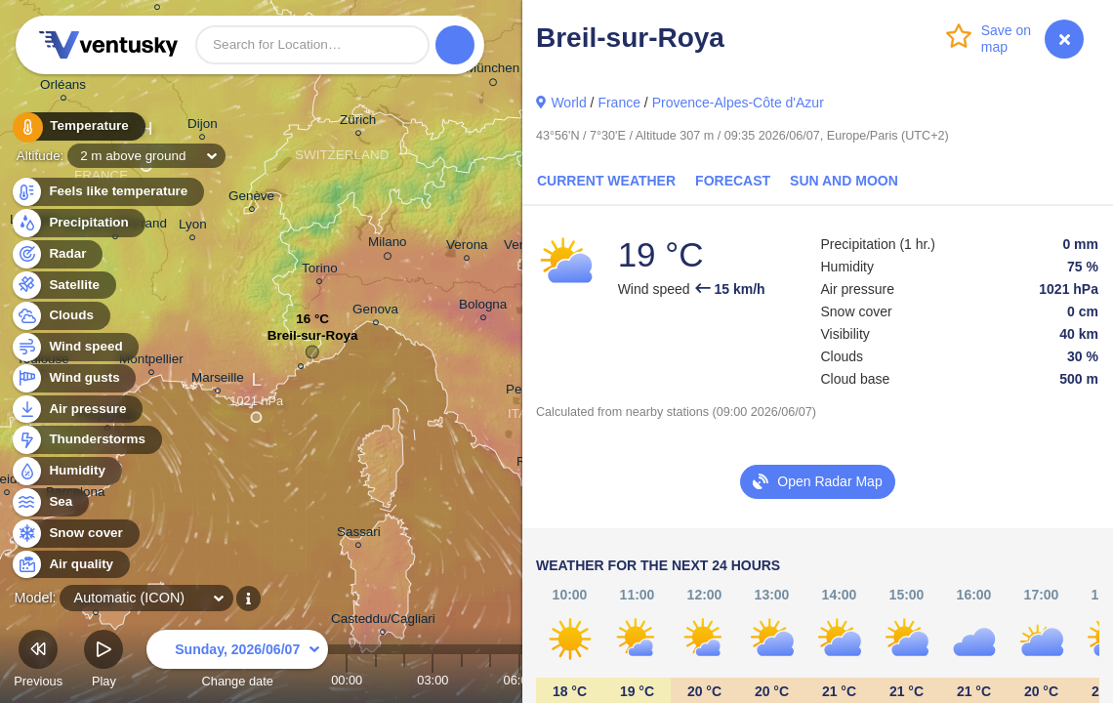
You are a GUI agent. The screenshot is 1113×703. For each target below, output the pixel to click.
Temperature (77, 126)
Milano (387, 245)
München (492, 71)
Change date (237, 661)
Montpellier (151, 362)
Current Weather (606, 180)
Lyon (193, 227)
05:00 (490, 680)
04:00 (461, 680)
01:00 (376, 680)
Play (103, 661)
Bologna (483, 307)
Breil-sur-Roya (313, 340)
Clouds (60, 316)
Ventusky (105, 45)
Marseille (217, 380)
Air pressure (76, 409)
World (568, 102)
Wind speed (74, 347)
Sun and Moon (844, 180)
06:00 (519, 680)
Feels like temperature (106, 192)
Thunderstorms (85, 440)
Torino (320, 271)
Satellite (63, 285)
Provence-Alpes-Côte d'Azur (738, 102)
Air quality (69, 565)
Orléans (63, 87)
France (619, 102)
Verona (467, 247)
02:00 (404, 680)
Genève (251, 198)
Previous (38, 661)
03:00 (432, 680)
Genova (375, 312)
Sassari (359, 534)
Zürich (358, 122)
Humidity (65, 471)
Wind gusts (73, 378)
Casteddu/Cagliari (383, 621)
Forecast (732, 180)
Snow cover (74, 533)
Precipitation (77, 223)
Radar (56, 254)
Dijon (202, 126)
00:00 (346, 680)
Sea (49, 502)
